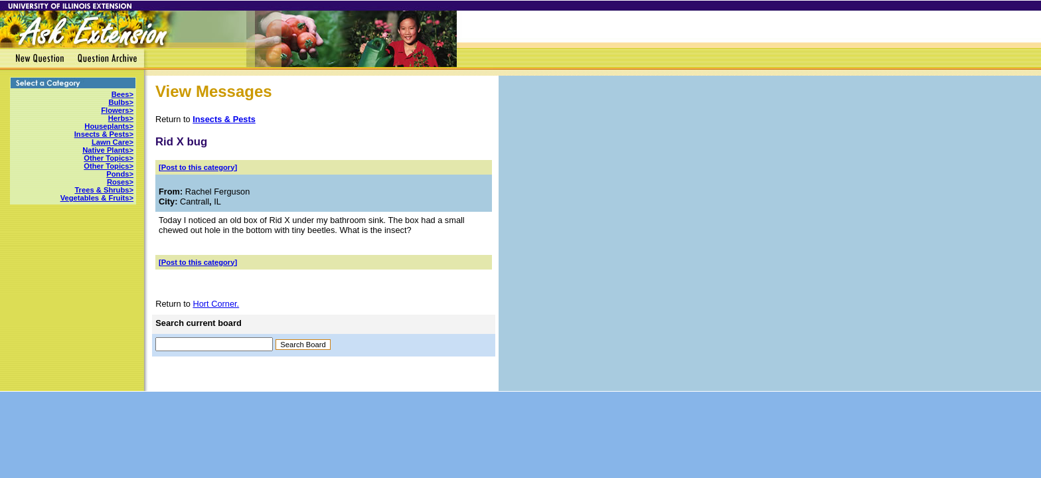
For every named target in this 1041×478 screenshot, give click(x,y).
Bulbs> (120, 102)
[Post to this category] (198, 167)
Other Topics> (108, 158)
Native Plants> (107, 150)
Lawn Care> (112, 142)
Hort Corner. (216, 304)
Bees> (122, 94)
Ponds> (119, 174)
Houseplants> (108, 126)
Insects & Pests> (103, 134)
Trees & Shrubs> (103, 190)
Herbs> (120, 118)
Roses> (120, 182)
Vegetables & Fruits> (96, 198)
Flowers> (117, 110)
